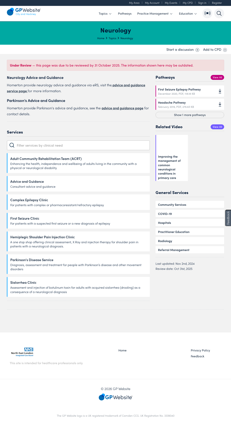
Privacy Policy (200, 350)
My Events (171, 3)
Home (100, 38)
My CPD (188, 3)
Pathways (125, 13)
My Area (134, 3)
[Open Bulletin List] (207, 13)
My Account (152, 3)
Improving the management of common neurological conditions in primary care (169, 167)
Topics (105, 13)
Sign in (202, 3)
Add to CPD (215, 49)
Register (217, 3)
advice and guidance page (122, 108)
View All (217, 77)
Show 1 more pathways (190, 115)
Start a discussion (182, 49)
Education (188, 13)
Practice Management (154, 13)
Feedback (197, 356)
